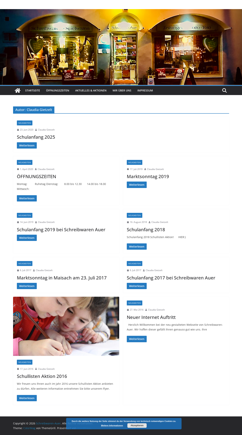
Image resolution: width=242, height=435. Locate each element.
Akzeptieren (137, 425)
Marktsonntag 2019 (148, 176)
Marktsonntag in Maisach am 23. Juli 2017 (62, 278)
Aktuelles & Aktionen (91, 90)
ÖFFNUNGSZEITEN (36, 176)
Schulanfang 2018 (146, 229)
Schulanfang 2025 (36, 137)
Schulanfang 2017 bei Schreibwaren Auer (171, 278)
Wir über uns (122, 90)
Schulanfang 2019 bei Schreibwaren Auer (61, 229)
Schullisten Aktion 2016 (42, 376)
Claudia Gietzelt (46, 129)
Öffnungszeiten (57, 90)
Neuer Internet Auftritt (151, 317)
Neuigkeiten (24, 123)
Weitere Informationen (112, 425)
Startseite (32, 90)
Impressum (145, 90)
